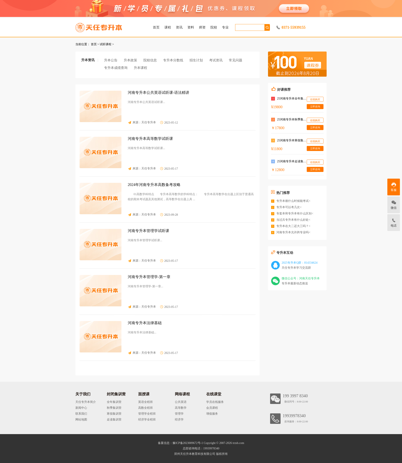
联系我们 (81, 413)
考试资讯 (216, 60)
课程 (167, 27)
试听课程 (105, 44)
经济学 (179, 419)
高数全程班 (145, 407)
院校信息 (150, 60)
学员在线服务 (215, 402)
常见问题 (235, 60)
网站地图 (81, 419)
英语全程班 (145, 402)
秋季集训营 (114, 407)
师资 (202, 27)
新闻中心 (81, 407)
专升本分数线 (173, 60)
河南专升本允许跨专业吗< (293, 232)
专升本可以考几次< (289, 207)
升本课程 (140, 68)
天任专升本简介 (85, 402)
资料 (190, 27)
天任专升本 (148, 122)
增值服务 (212, 413)
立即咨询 (315, 106)
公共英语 (181, 402)
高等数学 (181, 407)
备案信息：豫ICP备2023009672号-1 (180, 443)
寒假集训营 (114, 413)
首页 (156, 27)
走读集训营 (114, 419)
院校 (213, 27)
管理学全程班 (147, 413)
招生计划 (196, 60)
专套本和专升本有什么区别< (294, 213)
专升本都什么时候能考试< (293, 200)
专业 (225, 27)
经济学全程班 (147, 419)
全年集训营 (114, 402)
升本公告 (110, 60)
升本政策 (130, 60)
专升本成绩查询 (116, 68)
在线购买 (315, 99)
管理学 (179, 413)
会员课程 (212, 407)
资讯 (179, 27)
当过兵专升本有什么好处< (293, 219)
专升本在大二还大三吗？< (293, 226)
